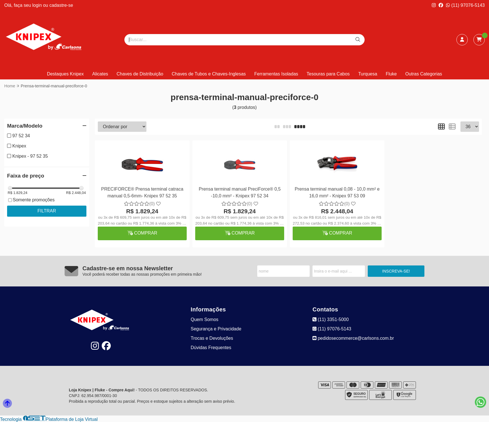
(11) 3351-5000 (330, 319)
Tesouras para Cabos (328, 73)
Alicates (100, 73)
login (37, 5)
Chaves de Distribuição (140, 73)
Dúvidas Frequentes (211, 347)
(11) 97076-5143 (465, 5)
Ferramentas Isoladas (276, 73)
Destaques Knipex (65, 73)
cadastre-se (61, 5)
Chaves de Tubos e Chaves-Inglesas (209, 73)
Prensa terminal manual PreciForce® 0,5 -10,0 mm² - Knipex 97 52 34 (239, 192)
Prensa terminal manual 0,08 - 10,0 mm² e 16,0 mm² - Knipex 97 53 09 (337, 192)
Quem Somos (204, 319)
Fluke (391, 73)
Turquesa (367, 73)
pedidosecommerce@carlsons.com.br (353, 338)
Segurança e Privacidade (216, 328)
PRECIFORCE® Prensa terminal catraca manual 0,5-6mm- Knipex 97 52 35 (142, 192)
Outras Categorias (423, 73)
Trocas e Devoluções (212, 338)
